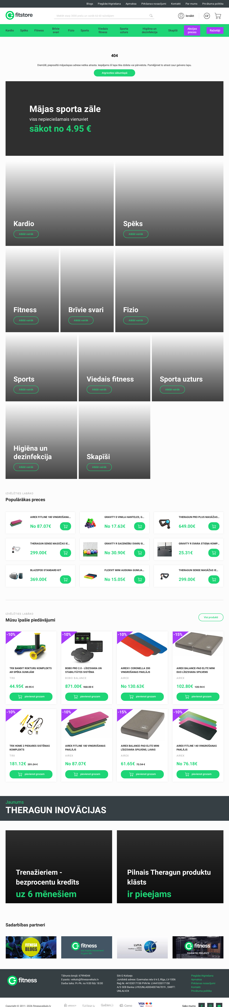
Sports (24, 389)
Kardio (24, 227)
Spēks (133, 227)
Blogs (90, 3)
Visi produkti (211, 629)
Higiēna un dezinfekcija (33, 464)
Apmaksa (131, 3)
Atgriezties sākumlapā (114, 72)
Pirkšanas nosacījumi (153, 3)
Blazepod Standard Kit (45, 582)
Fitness (25, 317)
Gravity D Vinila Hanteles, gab (125, 529)
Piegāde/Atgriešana (109, 3)
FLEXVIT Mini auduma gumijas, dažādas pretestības (139, 582)
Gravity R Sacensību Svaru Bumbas (128, 555)
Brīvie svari (86, 317)
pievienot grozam (34, 708)
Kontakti (176, 3)
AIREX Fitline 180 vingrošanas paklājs (56, 529)
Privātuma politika (213, 3)
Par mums (192, 3)
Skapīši (98, 469)
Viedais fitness (110, 389)
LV (206, 15)
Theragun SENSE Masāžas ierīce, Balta (56, 555)
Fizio (130, 317)
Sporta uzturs (181, 389)
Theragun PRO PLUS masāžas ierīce (202, 529)
